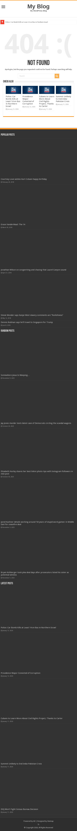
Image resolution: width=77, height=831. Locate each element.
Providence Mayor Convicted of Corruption (28, 100)
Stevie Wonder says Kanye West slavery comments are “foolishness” (32, 315)
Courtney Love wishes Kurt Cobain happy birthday (24, 179)
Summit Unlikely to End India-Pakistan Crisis (63, 99)
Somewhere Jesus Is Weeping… (15, 375)
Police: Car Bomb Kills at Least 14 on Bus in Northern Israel (26, 22)
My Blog (38, 6)
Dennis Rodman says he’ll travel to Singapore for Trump (27, 322)
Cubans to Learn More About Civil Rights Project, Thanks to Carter (46, 101)
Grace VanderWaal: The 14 (13, 224)
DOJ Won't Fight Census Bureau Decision (19, 809)
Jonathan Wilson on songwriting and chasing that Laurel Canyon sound (33, 270)
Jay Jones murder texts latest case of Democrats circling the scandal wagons (36, 423)
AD (34, 821)
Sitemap (50, 821)
